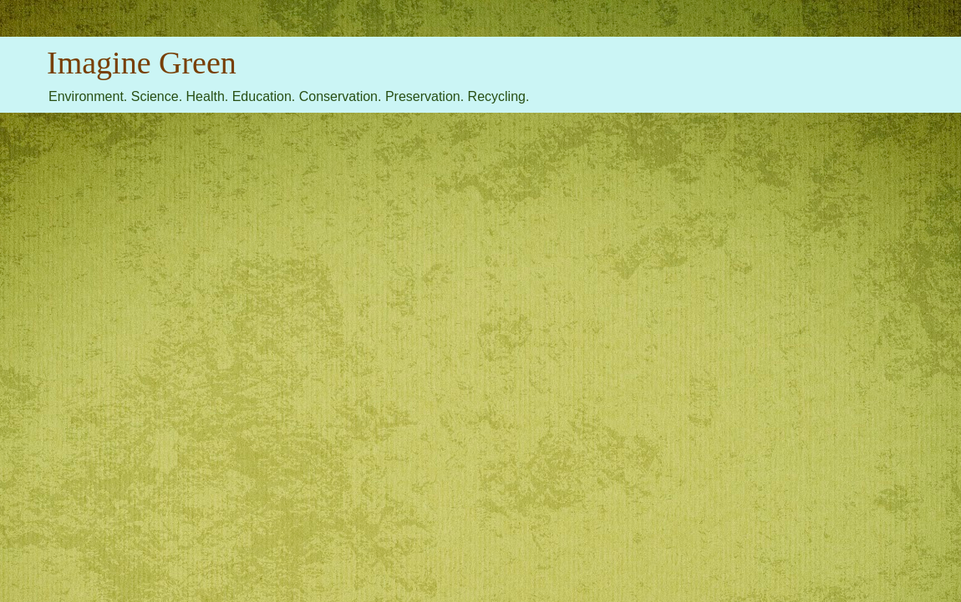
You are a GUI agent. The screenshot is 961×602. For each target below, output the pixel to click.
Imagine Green (141, 62)
